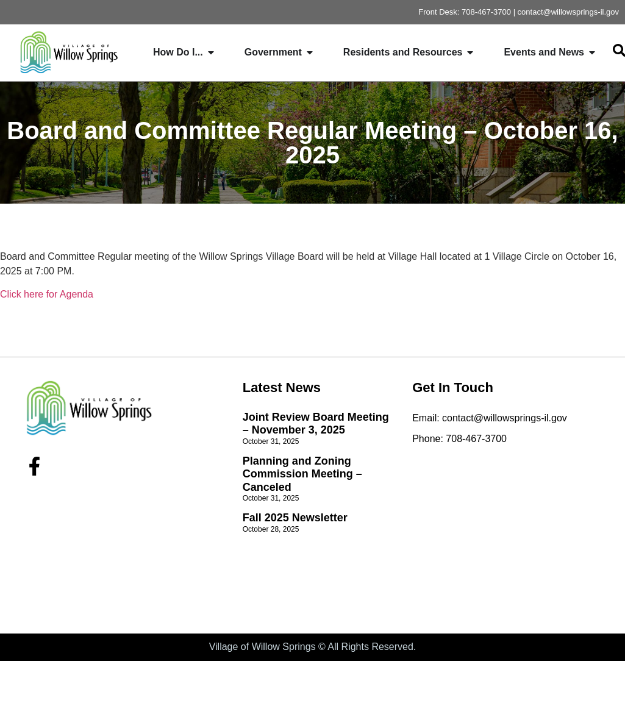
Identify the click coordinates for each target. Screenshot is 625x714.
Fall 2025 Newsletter (295, 518)
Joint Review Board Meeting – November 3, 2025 (316, 424)
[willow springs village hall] (506, 535)
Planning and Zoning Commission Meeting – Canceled (302, 474)
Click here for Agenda (46, 294)
